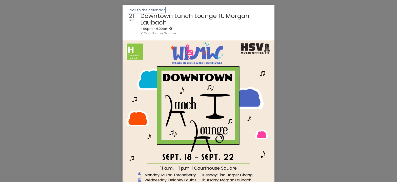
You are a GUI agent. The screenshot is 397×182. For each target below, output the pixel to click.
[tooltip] (170, 28)
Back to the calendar (146, 10)
